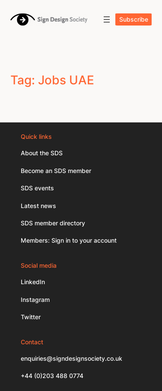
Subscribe (133, 19)
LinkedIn (33, 281)
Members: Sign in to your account (69, 240)
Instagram (35, 299)
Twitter (31, 316)
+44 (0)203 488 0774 (52, 375)
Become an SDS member (56, 170)
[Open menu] (107, 19)
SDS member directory (53, 223)
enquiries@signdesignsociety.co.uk (71, 358)
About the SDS (42, 153)
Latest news (38, 205)
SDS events (37, 188)
